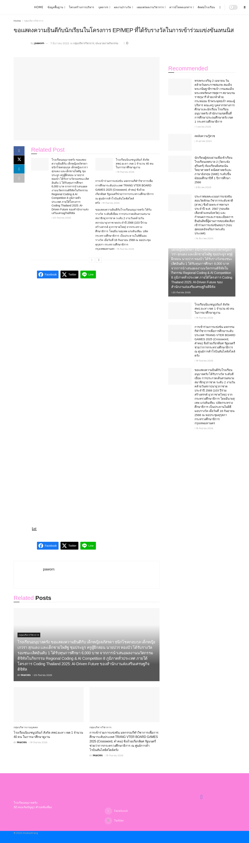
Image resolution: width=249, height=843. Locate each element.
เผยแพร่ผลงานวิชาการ (150, 7)
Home (38, 7)
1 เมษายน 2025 (203, 126)
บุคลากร (103, 7)
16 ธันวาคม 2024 (204, 238)
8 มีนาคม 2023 (203, 187)
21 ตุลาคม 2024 (203, 141)
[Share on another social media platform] (19, 179)
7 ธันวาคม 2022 (59, 43)
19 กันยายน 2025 (125, 172)
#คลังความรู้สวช (205, 136)
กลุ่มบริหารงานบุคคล (26, 727)
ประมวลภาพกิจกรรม (106, 43)
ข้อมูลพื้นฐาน (55, 7)
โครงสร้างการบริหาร (81, 7)
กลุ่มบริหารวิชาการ (33, 20)
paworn (39, 43)
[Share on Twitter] (19, 160)
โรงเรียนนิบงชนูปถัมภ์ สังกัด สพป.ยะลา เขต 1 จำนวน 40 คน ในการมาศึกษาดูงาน (134, 163)
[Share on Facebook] (19, 151)
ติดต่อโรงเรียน (206, 7)
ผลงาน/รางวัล (122, 7)
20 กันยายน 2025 (61, 217)
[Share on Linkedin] (19, 169)
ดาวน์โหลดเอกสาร (180, 7)
